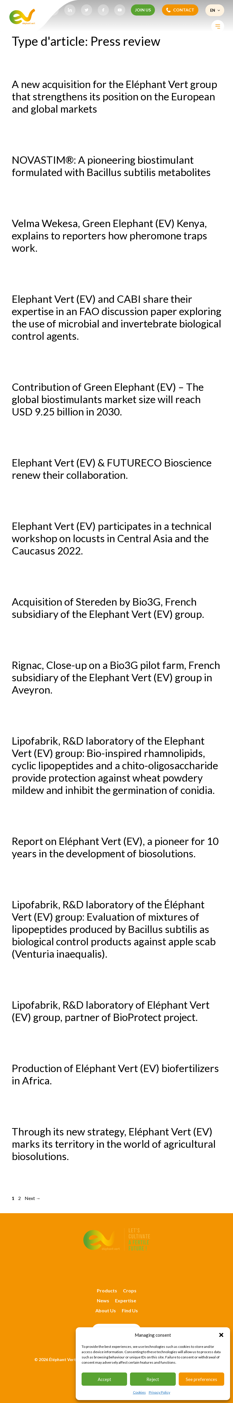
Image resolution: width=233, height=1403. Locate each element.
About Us (105, 1310)
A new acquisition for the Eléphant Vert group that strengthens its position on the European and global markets (114, 96)
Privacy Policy (159, 1392)
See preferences (201, 1379)
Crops (129, 1290)
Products (107, 1290)
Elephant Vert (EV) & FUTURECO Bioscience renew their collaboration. (112, 468)
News (103, 1300)
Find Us (130, 1310)
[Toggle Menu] (217, 27)
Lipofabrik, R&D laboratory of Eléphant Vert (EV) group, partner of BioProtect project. (111, 1010)
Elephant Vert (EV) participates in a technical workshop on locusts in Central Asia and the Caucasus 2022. (112, 538)
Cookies (139, 1392)
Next (32, 1198)
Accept (104, 1379)
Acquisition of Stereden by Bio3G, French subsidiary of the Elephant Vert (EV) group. (108, 607)
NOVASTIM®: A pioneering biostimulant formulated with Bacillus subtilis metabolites (111, 165)
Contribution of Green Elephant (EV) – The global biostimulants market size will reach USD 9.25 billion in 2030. (108, 399)
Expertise (125, 1300)
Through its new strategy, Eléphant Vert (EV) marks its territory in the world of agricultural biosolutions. (114, 1143)
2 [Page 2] (20, 1198)
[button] (221, 1335)
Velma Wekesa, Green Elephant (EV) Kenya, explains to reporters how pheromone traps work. (109, 235)
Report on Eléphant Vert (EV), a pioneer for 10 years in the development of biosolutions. (115, 847)
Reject (152, 1379)
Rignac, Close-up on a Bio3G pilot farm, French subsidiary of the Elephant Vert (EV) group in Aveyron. (116, 677)
